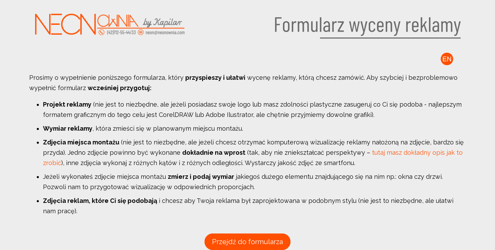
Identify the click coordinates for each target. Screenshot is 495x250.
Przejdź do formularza (247, 242)
